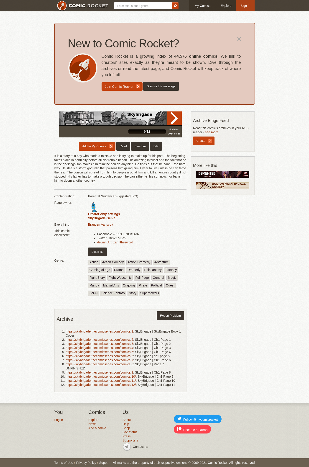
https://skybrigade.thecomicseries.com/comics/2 (99, 339)
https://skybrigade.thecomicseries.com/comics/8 (99, 364)
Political (156, 285)
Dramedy (134, 270)
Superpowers (149, 293)
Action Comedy (113, 262)
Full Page (142, 277)
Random (140, 146)
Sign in (245, 6)
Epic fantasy (153, 270)
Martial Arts (111, 285)
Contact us (140, 447)
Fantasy (171, 270)
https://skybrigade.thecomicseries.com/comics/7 (99, 360)
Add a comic (97, 428)
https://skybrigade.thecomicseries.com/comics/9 (99, 372)
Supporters (130, 440)
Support (104, 462)
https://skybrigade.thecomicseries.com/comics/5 (99, 352)
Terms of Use (63, 462)
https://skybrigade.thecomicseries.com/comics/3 (99, 344)
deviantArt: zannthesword (115, 242)
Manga (94, 285)
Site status (130, 432)
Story (132, 293)
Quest (170, 285)
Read (174, 118)
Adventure (161, 262)
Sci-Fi (93, 293)
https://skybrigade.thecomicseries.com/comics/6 (99, 356)
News (92, 424)
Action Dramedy (139, 262)
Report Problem (170, 315)
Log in (58, 420)
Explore (226, 6)
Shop (126, 428)
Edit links (97, 251)
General (158, 277)
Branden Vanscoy (100, 224)
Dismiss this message (161, 86)
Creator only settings (104, 214)
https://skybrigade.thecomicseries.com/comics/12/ (101, 385)
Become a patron (192, 429)
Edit (155, 146)
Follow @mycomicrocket (197, 419)
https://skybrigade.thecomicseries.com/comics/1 (99, 331)
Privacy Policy (86, 462)
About (127, 420)
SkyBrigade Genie (101, 218)
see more (211, 132)
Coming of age (99, 270)
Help (126, 424)
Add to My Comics (94, 146)
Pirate (143, 285)
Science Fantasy (113, 293)
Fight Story (97, 277)
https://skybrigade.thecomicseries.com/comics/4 (99, 348)
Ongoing (129, 285)
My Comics (202, 6)
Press (127, 436)
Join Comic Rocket (119, 86)
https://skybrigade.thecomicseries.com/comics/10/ (101, 376)
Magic (172, 277)
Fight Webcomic (120, 277)
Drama (119, 270)
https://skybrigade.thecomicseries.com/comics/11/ (101, 380)
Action (93, 262)
